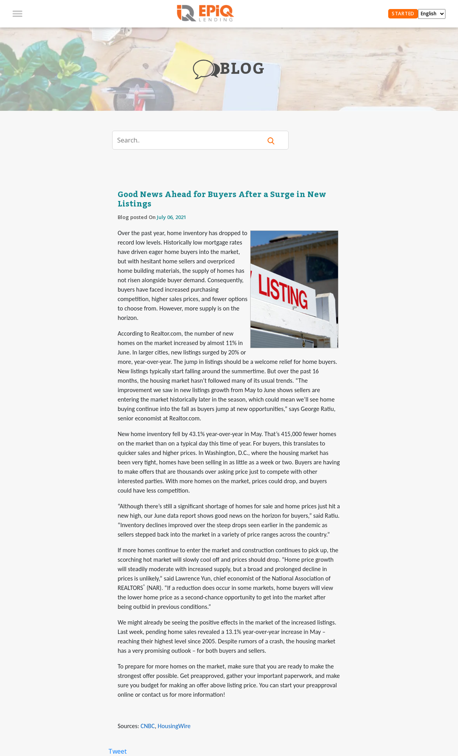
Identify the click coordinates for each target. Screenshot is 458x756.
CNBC (147, 726)
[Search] (191, 140)
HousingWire (174, 726)
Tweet (117, 751)
